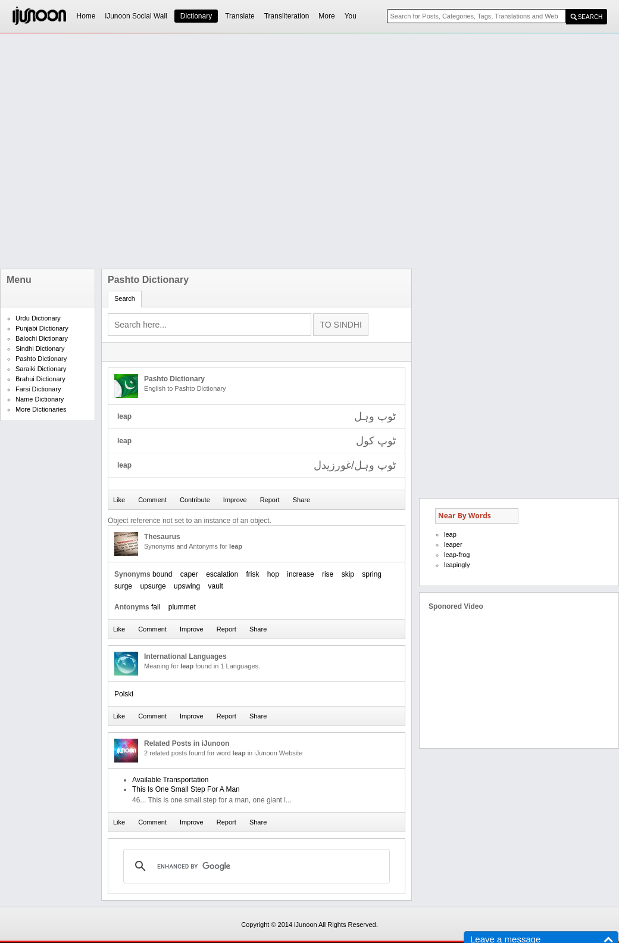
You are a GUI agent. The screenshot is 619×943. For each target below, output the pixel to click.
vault (215, 586)
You (351, 16)
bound (162, 574)
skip (348, 574)
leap (450, 534)
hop (273, 574)
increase (300, 574)
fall (155, 607)
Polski (123, 694)
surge (123, 586)
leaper (453, 544)
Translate (240, 16)
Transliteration (287, 16)
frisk (253, 574)
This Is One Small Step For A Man (186, 789)
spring (372, 574)
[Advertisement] (132, 151)
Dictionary (196, 16)
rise (327, 574)
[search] (254, 866)
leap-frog (457, 554)
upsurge (152, 586)
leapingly (457, 564)
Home (86, 16)
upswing (187, 586)
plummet (182, 607)
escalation (222, 574)
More (326, 16)
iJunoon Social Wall (136, 16)
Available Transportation (170, 780)
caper (189, 574)
